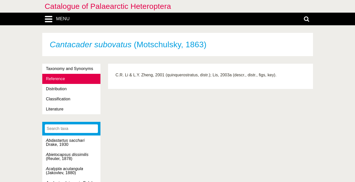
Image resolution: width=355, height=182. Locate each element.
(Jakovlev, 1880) (64, 171)
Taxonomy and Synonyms (69, 68)
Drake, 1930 (65, 142)
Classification (58, 99)
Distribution (56, 89)
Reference (55, 79)
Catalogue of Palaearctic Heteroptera (108, 6)
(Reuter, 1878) (67, 156)
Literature (55, 109)
